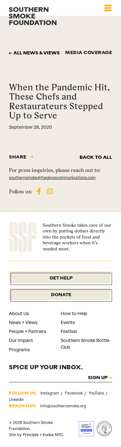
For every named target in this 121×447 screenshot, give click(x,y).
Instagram (50, 393)
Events (68, 322)
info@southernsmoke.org (63, 406)
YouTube (97, 393)
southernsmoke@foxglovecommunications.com (52, 177)
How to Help (74, 313)
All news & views (36, 53)
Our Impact (21, 340)
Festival (69, 331)
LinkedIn (16, 399)
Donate (61, 295)
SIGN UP (98, 378)
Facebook (74, 393)
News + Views (23, 322)
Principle (31, 435)
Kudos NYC (53, 435)
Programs (19, 350)
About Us (19, 313)
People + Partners (27, 331)
